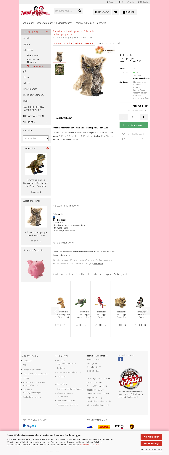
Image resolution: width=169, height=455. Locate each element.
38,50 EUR (36, 241)
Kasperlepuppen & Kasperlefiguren (54, 22)
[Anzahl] (134, 117)
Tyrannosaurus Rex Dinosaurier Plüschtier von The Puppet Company (35, 183)
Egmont (26, 44)
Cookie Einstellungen (32, 397)
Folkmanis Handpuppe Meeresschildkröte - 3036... (85, 314)
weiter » (78, 43)
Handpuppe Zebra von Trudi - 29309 (141, 314)
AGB (25, 365)
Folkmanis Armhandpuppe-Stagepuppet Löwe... (63, 314)
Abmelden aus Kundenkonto (69, 372)
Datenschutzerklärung (89, 444)
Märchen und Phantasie (33, 60)
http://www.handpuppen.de (98, 405)
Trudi (25, 100)
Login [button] (131, 2)
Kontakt (110, 2)
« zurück (68, 43)
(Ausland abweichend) (141, 78)
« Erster (57, 43)
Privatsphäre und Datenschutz (35, 373)
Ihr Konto (61, 368)
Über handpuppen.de (66, 400)
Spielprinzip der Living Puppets (70, 389)
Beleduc (27, 38)
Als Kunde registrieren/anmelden (66, 362)
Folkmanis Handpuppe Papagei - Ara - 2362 (102, 314)
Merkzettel (143, 2)
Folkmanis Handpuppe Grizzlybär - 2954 (121, 314)
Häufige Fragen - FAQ (32, 369)
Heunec (27, 77)
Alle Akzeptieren (151, 436)
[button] (124, 117)
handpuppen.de (93, 359)
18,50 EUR (36, 191)
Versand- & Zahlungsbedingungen (32, 391)
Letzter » (89, 43)
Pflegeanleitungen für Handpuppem (66, 395)
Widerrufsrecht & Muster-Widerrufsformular (34, 384)
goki (25, 71)
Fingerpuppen (33, 55)
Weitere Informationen (151, 449)
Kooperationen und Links (67, 405)
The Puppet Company (33, 94)
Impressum (28, 360)
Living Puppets (30, 88)
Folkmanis (28, 50)
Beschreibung (64, 118)
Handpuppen (27, 22)
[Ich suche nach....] (80, 11)
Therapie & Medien (84, 22)
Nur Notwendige (151, 443)
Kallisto (26, 83)
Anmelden (98, 263)
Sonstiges (101, 22)
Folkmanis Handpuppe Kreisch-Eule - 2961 (36, 234)
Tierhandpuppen (35, 66)
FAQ (120, 2)
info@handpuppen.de (102, 401)
